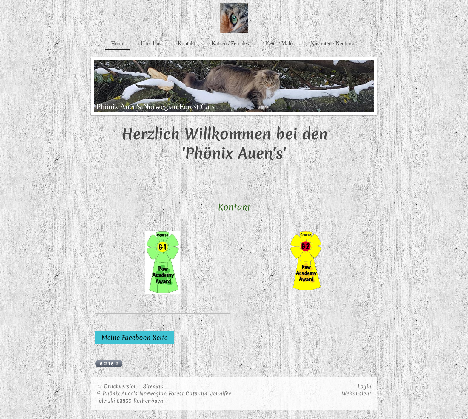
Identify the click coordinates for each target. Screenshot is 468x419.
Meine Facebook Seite (134, 337)
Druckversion (118, 386)
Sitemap (153, 386)
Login (364, 386)
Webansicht (356, 393)
